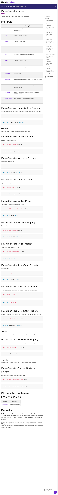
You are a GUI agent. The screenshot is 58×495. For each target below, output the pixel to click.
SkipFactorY (7, 92)
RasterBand (7, 73)
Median (6, 54)
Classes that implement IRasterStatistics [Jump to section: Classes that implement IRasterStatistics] (49, 76)
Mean (6, 47)
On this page (47, 16)
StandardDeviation (8, 98)
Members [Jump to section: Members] (47, 18)
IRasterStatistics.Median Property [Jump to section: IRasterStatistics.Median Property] (49, 38)
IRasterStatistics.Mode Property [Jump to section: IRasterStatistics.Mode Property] (49, 45)
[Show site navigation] (55, 2)
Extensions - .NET (21, 6)
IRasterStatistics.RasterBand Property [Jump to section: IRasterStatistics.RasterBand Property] (49, 50)
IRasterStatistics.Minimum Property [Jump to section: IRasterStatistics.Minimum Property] (50, 42)
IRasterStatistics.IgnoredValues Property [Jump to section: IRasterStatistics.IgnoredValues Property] (49, 22)
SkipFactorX (7, 85)
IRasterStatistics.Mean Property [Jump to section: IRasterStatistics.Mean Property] (49, 35)
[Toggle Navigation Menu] (55, 492)
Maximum (7, 41)
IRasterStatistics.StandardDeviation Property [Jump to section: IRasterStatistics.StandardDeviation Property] (50, 72)
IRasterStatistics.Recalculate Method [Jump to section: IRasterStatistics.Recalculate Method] (50, 54)
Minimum (7, 60)
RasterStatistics (5, 404)
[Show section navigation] (55, 6)
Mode (6, 67)
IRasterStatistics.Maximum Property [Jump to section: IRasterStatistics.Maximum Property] (50, 32)
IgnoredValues (8, 28)
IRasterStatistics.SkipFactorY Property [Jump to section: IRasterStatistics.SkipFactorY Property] (49, 65)
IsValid (6, 35)
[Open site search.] (51, 2)
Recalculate (7, 79)
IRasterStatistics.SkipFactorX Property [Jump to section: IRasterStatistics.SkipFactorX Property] (49, 58)
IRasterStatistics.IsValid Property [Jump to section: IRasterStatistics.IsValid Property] (50, 28)
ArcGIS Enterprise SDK (8, 6)
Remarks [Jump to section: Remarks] (49, 25)
